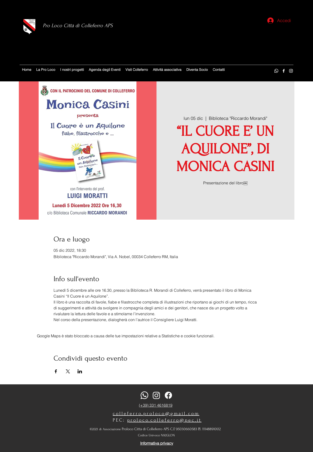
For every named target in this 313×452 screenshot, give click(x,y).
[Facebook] (283, 70)
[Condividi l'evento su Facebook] (56, 371)
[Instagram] (291, 70)
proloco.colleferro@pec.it (164, 420)
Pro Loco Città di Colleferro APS (78, 25)
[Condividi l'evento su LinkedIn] (80, 371)
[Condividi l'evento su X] (68, 371)
